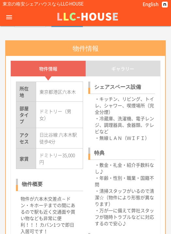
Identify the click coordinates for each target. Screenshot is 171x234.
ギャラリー (122, 116)
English (151, 4)
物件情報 (48, 116)
